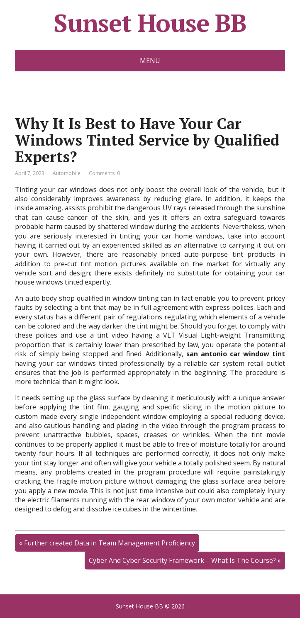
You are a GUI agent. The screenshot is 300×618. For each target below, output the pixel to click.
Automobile (66, 173)
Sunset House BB (150, 22)
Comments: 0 (104, 173)
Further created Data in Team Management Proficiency (109, 542)
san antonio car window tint (235, 353)
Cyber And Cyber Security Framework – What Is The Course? (182, 560)
